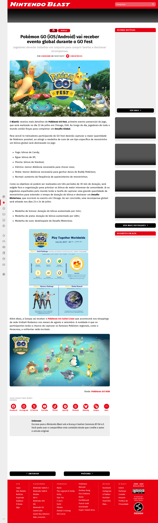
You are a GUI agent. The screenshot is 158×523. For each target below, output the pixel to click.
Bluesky (86, 407)
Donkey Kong (84, 490)
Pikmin (60, 507)
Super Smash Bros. (87, 510)
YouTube (44, 407)
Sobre (121, 488)
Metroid (82, 487)
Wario (81, 497)
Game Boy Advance (41, 514)
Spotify (65, 407)
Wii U (35, 497)
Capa (18, 488)
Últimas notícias (126, 30)
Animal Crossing (64, 511)
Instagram (23, 407)
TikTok (55, 407)
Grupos (96, 407)
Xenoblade (83, 507)
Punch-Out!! (84, 503)
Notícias (19, 494)
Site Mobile (21, 491)
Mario (59, 488)
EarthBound (84, 500)
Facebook (13, 407)
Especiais (20, 497)
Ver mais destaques (134, 225)
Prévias (19, 504)
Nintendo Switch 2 (41, 488)
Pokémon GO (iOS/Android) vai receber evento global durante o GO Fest (59, 39)
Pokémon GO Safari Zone (61, 318)
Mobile (64, 31)
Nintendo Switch (40, 491)
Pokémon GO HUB (100, 391)
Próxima (86, 473)
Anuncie (122, 497)
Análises (19, 501)
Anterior (34, 473)
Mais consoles (39, 517)
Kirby (59, 494)
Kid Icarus (61, 514)
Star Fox (60, 497)
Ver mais (135, 110)
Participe (122, 491)
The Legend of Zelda (66, 491)
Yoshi (59, 504)
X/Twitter (34, 407)
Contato (122, 494)
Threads (75, 407)
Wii (34, 504)
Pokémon (83, 484)
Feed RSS (106, 501)
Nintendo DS (38, 507)
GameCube (37, 511)
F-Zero (60, 501)
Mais (106, 407)
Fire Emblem (84, 494)
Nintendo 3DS (39, 501)
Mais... (105, 504)
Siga (18, 507)
